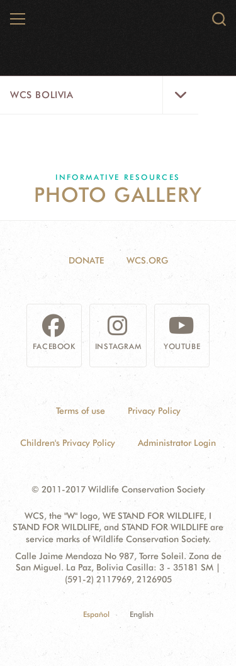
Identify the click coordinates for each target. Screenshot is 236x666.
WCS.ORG (147, 260)
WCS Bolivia (42, 95)
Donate (86, 260)
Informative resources (117, 177)
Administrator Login (177, 443)
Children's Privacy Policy (67, 443)
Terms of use (80, 411)
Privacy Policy (154, 411)
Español (96, 614)
